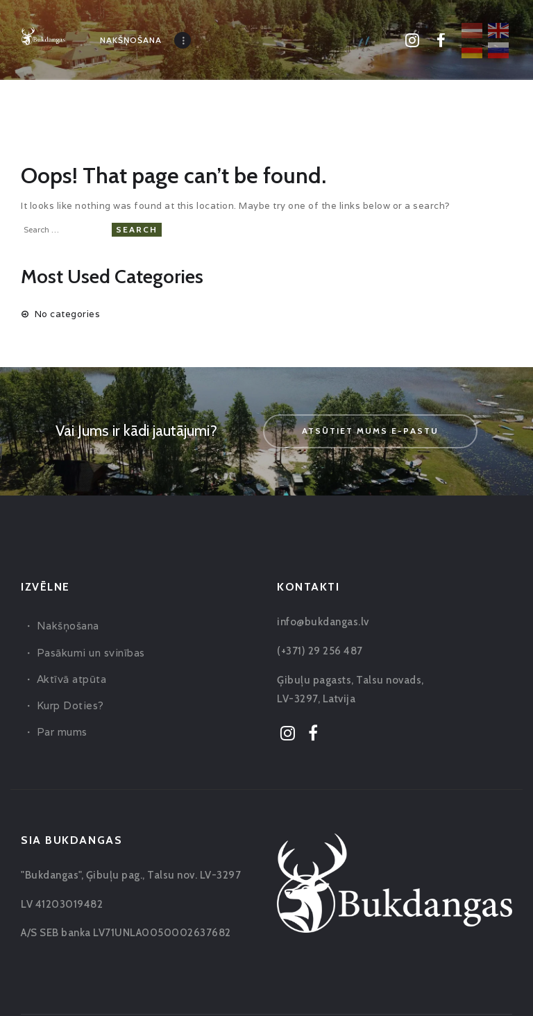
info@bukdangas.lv (323, 622)
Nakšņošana (68, 625)
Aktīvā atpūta (72, 679)
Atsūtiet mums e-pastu (370, 430)
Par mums (62, 731)
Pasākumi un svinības (91, 652)
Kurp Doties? (70, 705)
